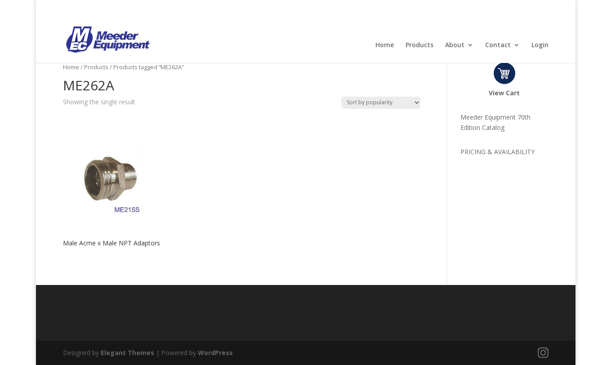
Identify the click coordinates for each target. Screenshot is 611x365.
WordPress (215, 352)
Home (384, 45)
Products (419, 45)
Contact (498, 45)
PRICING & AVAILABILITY (497, 151)
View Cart (504, 93)
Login (540, 45)
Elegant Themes (127, 352)
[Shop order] (380, 103)
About (454, 45)
